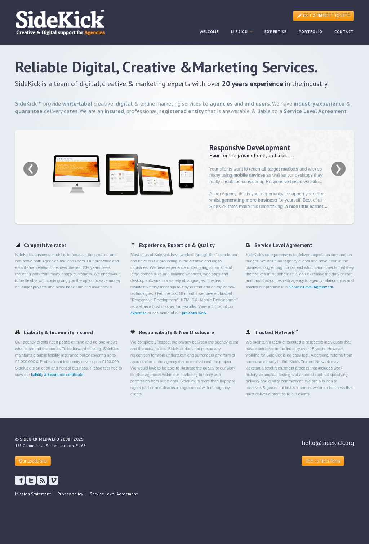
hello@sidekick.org (328, 442)
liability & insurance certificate (57, 374)
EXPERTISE (275, 31)
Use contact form (323, 461)
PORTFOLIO (311, 31)
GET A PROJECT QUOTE (323, 16)
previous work (194, 313)
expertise (138, 313)
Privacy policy (70, 493)
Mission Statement (33, 493)
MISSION (242, 31)
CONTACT (344, 31)
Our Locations (33, 461)
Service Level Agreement (311, 287)
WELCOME (209, 31)
